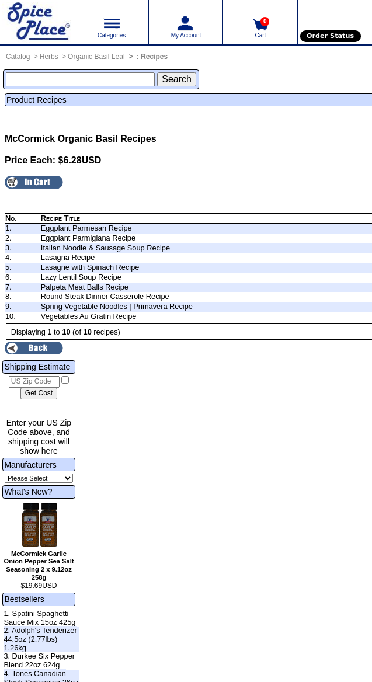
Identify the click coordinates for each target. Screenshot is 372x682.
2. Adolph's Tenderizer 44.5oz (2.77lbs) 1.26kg (40, 639)
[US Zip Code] (34, 382)
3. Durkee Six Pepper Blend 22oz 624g (39, 660)
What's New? (28, 491)
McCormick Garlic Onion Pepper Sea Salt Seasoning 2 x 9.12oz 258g (39, 565)
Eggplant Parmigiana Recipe (88, 238)
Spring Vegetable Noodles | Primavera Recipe (117, 306)
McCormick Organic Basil (61, 139)
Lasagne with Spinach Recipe (90, 267)
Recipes (154, 57)
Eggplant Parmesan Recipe (86, 228)
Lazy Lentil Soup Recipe (81, 277)
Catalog (18, 57)
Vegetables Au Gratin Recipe (89, 316)
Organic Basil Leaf (96, 57)
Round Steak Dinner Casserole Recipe (105, 296)
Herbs (49, 57)
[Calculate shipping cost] (38, 393)
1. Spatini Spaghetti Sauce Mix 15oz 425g (39, 618)
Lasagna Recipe (68, 257)
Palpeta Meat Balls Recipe (84, 287)
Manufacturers (30, 464)
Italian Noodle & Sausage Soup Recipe (105, 247)
